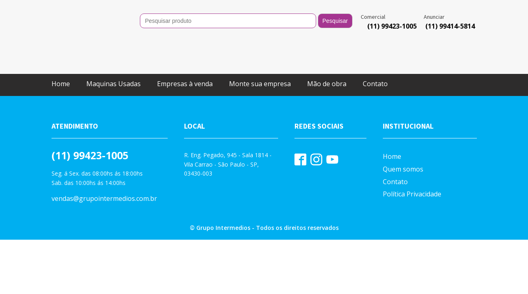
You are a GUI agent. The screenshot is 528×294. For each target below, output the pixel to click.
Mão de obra (326, 51)
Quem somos (403, 136)
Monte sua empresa (260, 51)
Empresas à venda (185, 51)
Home (61, 51)
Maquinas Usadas (113, 51)
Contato (375, 51)
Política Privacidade (412, 161)
